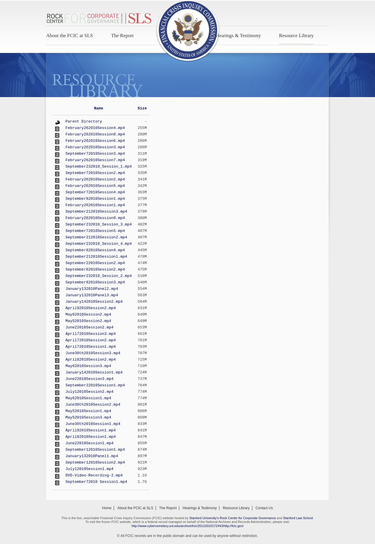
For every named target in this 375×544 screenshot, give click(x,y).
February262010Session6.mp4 (95, 141)
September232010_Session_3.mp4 (99, 224)
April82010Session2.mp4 (91, 359)
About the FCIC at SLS (69, 35)
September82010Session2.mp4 (95, 269)
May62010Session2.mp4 (88, 314)
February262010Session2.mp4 (95, 179)
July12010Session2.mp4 (90, 392)
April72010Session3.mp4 (91, 334)
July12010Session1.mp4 (90, 469)
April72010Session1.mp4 (91, 347)
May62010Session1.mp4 (88, 398)
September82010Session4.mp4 (95, 250)
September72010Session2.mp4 (95, 173)
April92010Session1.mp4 (91, 430)
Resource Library (296, 35)
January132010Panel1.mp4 (92, 456)
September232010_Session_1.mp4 (99, 166)
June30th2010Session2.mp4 (93, 404)
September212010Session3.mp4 (96, 211)
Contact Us (264, 508)
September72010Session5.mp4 (95, 231)
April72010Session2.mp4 (91, 340)
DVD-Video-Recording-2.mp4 (94, 475)
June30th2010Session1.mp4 (93, 424)
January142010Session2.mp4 (94, 301)
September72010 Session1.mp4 (96, 482)
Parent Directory (84, 121)
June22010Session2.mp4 (90, 327)
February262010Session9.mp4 (95, 218)
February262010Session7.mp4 (95, 160)
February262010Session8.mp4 (95, 134)
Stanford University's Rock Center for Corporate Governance (232, 518)
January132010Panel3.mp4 (92, 295)
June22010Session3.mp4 (90, 379)
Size (142, 108)
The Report (122, 35)
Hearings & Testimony (238, 35)
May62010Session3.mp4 (88, 366)
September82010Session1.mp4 (95, 199)
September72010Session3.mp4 (95, 154)
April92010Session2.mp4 (91, 308)
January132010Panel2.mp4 (92, 289)
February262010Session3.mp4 (95, 147)
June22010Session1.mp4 (90, 443)
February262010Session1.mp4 (95, 205)
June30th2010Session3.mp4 (93, 353)
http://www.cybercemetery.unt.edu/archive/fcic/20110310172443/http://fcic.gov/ (188, 526)
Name (98, 108)
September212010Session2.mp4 (96, 237)
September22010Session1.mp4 (95, 385)
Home (106, 508)
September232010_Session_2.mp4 (99, 276)
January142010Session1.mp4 (94, 372)
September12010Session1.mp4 (95, 449)
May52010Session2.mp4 (88, 321)
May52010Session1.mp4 (88, 411)
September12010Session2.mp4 (95, 462)
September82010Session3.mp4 (95, 282)
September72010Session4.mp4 (95, 192)
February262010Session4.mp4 (95, 128)
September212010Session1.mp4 (96, 256)
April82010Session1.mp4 (91, 437)
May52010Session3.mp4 (88, 417)
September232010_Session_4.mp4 (99, 244)
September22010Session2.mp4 (95, 263)
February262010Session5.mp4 (95, 186)
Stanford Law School (298, 518)
